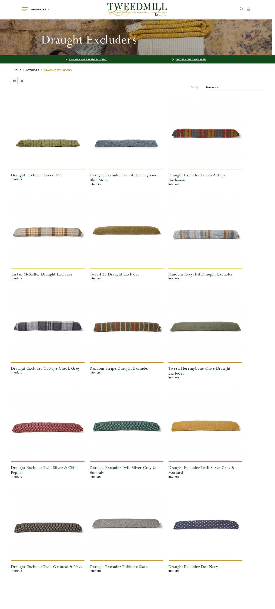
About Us (100, 561)
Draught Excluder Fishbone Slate (105, 413)
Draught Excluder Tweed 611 (36, 160)
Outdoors (10, 567)
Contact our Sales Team (191, 59)
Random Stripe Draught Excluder (226, 248)
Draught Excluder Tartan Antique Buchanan (169, 163)
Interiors (9, 561)
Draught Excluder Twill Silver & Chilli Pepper (104, 332)
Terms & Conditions (105, 572)
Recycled (10, 577)
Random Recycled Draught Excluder (99, 248)
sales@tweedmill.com (152, 566)
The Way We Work (105, 577)
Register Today (58, 567)
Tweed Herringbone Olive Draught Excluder (34, 332)
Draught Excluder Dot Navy (165, 413)
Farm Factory (262, 603)
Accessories (11, 572)
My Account (56, 561)
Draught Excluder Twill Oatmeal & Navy (40, 416)
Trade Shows (102, 567)
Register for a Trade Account (88, 59)
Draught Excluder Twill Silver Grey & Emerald (166, 332)
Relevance (235, 87)
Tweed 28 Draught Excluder (36, 245)
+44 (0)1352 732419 (151, 560)
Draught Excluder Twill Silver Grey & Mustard (231, 332)
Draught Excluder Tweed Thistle (39, 498)
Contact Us (56, 572)
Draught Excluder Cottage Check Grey (169, 248)
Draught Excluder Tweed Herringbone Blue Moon (97, 163)
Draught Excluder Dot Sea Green (234, 413)
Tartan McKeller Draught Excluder (227, 163)
